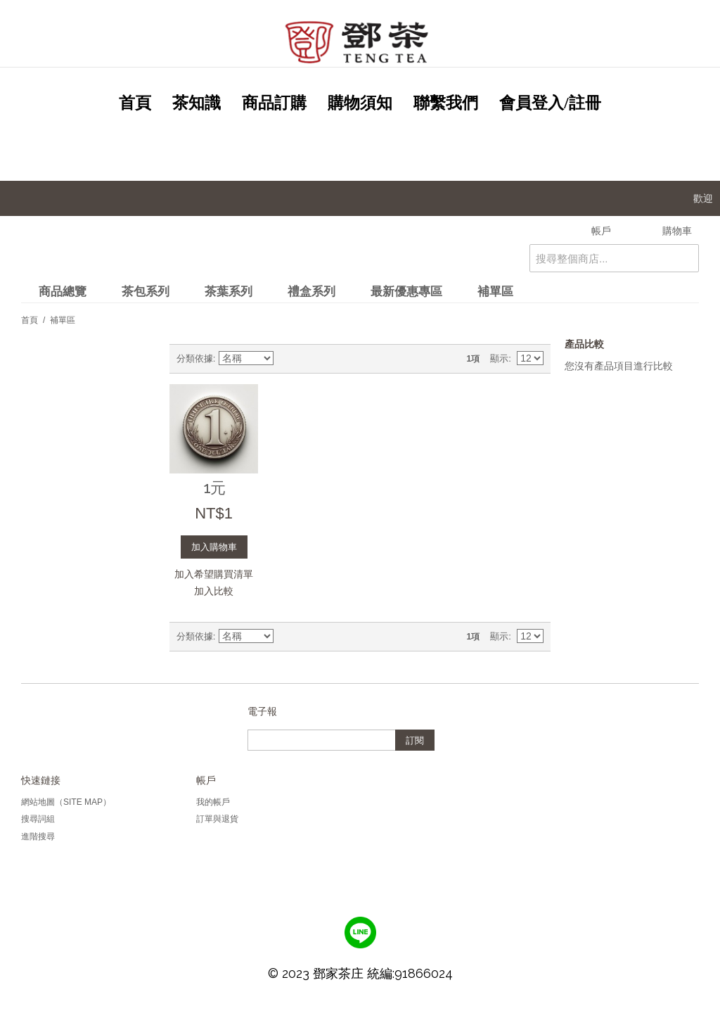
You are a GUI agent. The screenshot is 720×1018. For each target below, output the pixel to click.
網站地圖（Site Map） (66, 802)
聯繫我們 (445, 103)
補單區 (495, 291)
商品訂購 (274, 103)
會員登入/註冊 (549, 103)
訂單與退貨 (217, 819)
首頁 (135, 103)
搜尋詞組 (38, 819)
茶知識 (196, 103)
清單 (336, 358)
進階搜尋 (38, 836)
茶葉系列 (228, 291)
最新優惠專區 (406, 291)
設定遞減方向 (286, 358)
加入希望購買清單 (213, 574)
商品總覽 (62, 291)
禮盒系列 (311, 291)
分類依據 (194, 358)
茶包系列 (145, 291)
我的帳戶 (213, 802)
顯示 (499, 358)
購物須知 (360, 103)
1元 (214, 487)
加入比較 (213, 591)
